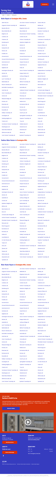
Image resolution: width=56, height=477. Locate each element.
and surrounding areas (34, 439)
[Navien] (34, 390)
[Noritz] (48, 390)
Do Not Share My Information (18, 475)
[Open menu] (53, 4)
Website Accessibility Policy (44, 475)
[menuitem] (9, 464)
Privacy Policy (10, 475)
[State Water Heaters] (8, 390)
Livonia (24, 18)
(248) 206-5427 (6, 449)
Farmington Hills (17, 18)
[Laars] (34, 386)
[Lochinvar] (21, 386)
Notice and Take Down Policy (34, 475)
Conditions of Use (26, 475)
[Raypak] (48, 386)
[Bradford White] (8, 386)
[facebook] (3, 456)
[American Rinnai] (21, 390)
